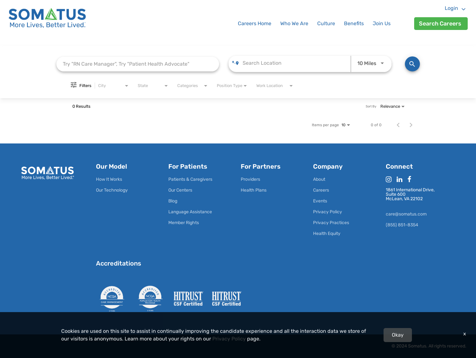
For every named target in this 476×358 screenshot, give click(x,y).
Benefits (354, 23)
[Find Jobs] (412, 63)
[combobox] (138, 63)
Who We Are (294, 23)
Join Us (382, 23)
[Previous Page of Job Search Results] (398, 125)
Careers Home (254, 23)
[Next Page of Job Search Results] (411, 125)
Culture (326, 23)
